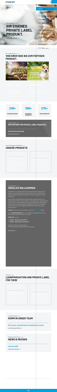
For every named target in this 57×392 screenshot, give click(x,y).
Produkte (24, 377)
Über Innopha (11, 235)
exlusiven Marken (23, 222)
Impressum (8, 378)
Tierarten (24, 378)
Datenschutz (8, 377)
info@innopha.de (25, 370)
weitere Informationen (11, 38)
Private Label (37, 215)
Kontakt (15, 380)
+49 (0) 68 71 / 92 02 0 (26, 367)
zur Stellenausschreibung (14, 333)
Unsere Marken (25, 380)
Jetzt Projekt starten (13, 139)
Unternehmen (17, 378)
